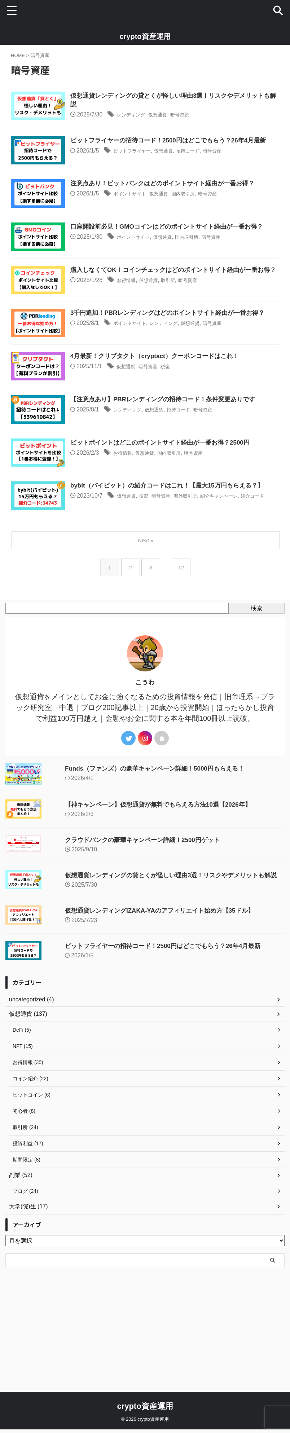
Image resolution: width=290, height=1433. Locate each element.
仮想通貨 (184, 116)
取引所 (196, 326)
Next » (146, 636)
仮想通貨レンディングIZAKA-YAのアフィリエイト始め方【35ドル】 (147, 1006)
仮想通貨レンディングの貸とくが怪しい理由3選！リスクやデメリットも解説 (159, 970)
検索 (256, 704)
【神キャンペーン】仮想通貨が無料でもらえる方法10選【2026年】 (145, 900)
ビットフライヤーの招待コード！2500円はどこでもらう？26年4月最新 (150, 1041)
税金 (193, 422)
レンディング (152, 116)
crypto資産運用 (144, 36)
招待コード (221, 168)
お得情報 (146, 326)
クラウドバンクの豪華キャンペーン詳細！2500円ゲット (129, 935)
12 (183, 663)
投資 (167, 589)
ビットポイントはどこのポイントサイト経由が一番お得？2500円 (183, 517)
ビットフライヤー (154, 168)
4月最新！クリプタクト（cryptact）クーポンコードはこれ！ (177, 411)
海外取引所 (216, 589)
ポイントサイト (151, 221)
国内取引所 (215, 221)
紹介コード (111, 599)
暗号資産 (210, 116)
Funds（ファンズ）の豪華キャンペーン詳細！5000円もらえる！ (142, 864)
